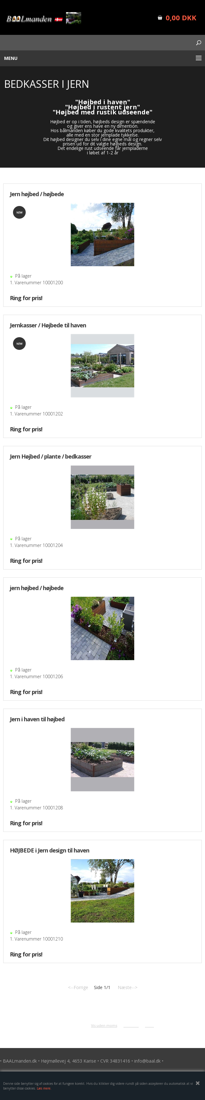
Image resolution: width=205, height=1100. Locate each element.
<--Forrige (78, 987)
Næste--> (127, 987)
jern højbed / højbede (36, 588)
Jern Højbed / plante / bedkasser (50, 456)
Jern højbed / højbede (37, 194)
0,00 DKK (181, 17)
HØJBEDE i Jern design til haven (49, 850)
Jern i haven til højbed (37, 719)
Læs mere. (44, 1088)
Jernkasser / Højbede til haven (48, 325)
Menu (10, 58)
